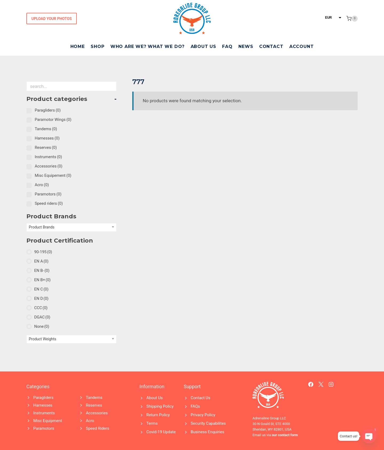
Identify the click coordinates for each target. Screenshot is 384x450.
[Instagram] (331, 384)
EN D (41, 298)
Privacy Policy (203, 414)
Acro (42, 184)
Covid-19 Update (161, 431)
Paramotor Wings (53, 119)
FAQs (195, 406)
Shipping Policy (160, 406)
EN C (41, 289)
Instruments (48, 156)
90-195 (43, 251)
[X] (321, 384)
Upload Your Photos (51, 19)
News (245, 46)
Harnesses (47, 138)
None (41, 326)
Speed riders (49, 203)
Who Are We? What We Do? (147, 46)
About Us (203, 46)
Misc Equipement (53, 175)
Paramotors (48, 194)
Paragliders (48, 110)
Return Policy (158, 414)
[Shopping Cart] (352, 19)
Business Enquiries (207, 431)
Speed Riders (97, 428)
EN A (41, 261)
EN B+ (42, 279)
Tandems (46, 128)
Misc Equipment (47, 420)
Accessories (48, 166)
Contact (271, 46)
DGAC (42, 317)
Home (77, 46)
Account (301, 46)
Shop (97, 46)
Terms (152, 423)
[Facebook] (311, 384)
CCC (40, 307)
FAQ (227, 46)
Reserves (46, 147)
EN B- (41, 270)
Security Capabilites (208, 423)
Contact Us (200, 397)
